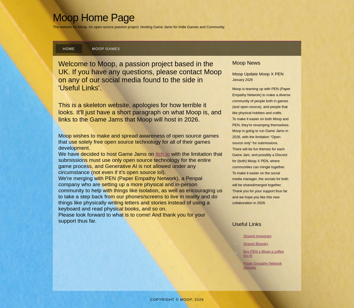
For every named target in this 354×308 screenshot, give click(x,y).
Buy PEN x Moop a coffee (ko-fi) (263, 253)
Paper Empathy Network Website (262, 265)
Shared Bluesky (255, 244)
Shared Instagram (257, 236)
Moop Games (106, 49)
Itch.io (163, 154)
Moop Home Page (93, 17)
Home (69, 49)
